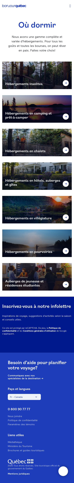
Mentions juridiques (19, 473)
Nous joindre (15, 416)
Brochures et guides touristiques (26, 450)
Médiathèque (15, 441)
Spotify (54, 343)
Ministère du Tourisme (20, 446)
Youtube (70, 343)
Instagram (38, 343)
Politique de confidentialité (23, 420)
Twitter (62, 343)
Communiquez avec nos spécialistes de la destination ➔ (25, 377)
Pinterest (46, 343)
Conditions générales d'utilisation (39, 330)
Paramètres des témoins (21, 424)
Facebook (31, 343)
